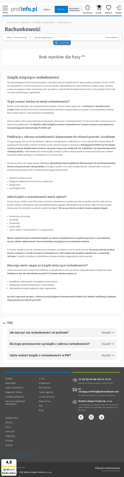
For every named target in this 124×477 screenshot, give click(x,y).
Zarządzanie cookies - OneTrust (20, 454)
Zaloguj (118, 9)
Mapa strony (45, 401)
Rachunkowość (64, 22)
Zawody (9, 445)
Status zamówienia (14, 387)
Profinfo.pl (25, 22)
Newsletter (10, 383)
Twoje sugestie (46, 392)
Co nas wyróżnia (46, 396)
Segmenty (10, 436)
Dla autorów (44, 387)
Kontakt (8, 378)
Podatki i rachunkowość (44, 22)
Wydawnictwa (11, 418)
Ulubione (108, 9)
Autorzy (8, 422)
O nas (41, 378)
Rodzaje (9, 440)
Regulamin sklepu (13, 392)
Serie (7, 427)
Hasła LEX (9, 431)
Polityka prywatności (14, 396)
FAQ (40, 406)
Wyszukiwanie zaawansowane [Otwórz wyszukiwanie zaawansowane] (75, 9)
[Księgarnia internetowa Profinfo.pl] (24, 9)
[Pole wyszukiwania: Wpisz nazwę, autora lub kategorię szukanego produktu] (47, 9)
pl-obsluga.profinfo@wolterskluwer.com (98, 390)
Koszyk (99, 9)
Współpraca (44, 383)
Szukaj (61, 9)
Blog (41, 410)
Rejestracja (87, 9)
